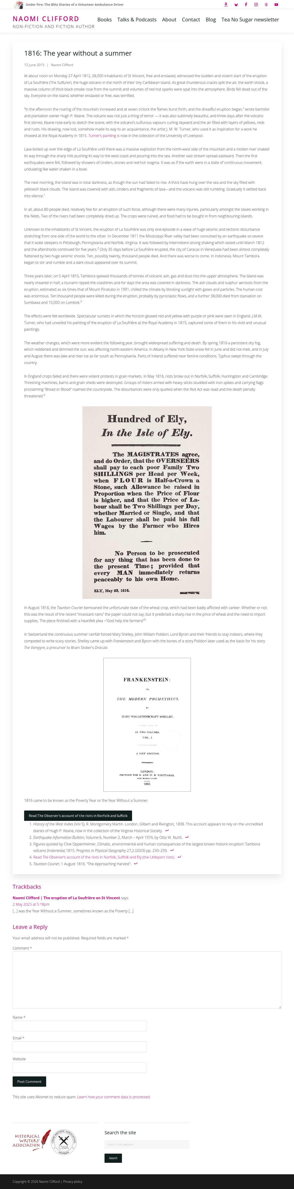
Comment (22, 948)
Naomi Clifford (46, 18)
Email (19, 1038)
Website (19, 1058)
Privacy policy (72, 1181)
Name (19, 1017)
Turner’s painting (102, 135)
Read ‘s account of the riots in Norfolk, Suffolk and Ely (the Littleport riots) (103, 857)
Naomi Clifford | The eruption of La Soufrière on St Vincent (66, 897)
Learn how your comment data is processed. (114, 1096)
